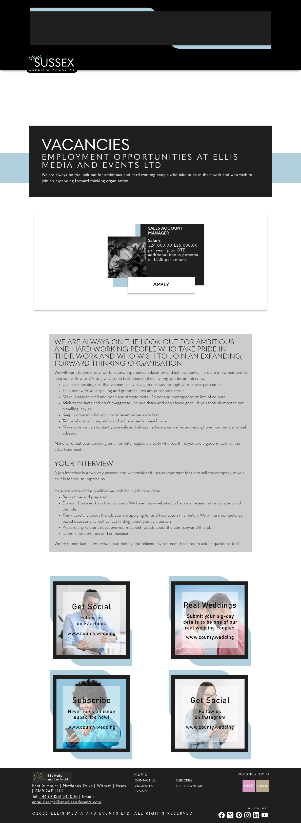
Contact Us (145, 780)
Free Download (190, 786)
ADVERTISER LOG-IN (253, 774)
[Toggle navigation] (263, 61)
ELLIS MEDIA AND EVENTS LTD (90, 814)
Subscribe (184, 780)
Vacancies (144, 786)
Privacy (141, 791)
